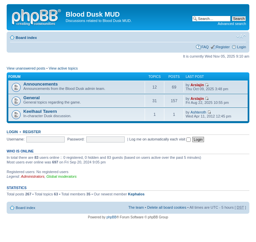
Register (223, 47)
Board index (26, 38)
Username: (16, 139)
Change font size (241, 36)
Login (241, 47)
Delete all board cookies (166, 207)
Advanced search (232, 24)
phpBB (111, 217)
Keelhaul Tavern (40, 111)
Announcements (40, 84)
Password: (75, 139)
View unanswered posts (26, 68)
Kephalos (136, 194)
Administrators (32, 176)
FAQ (205, 47)
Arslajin (197, 85)
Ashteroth (198, 112)
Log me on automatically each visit (160, 139)
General (31, 97)
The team (136, 207)
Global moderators (61, 176)
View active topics (63, 68)
